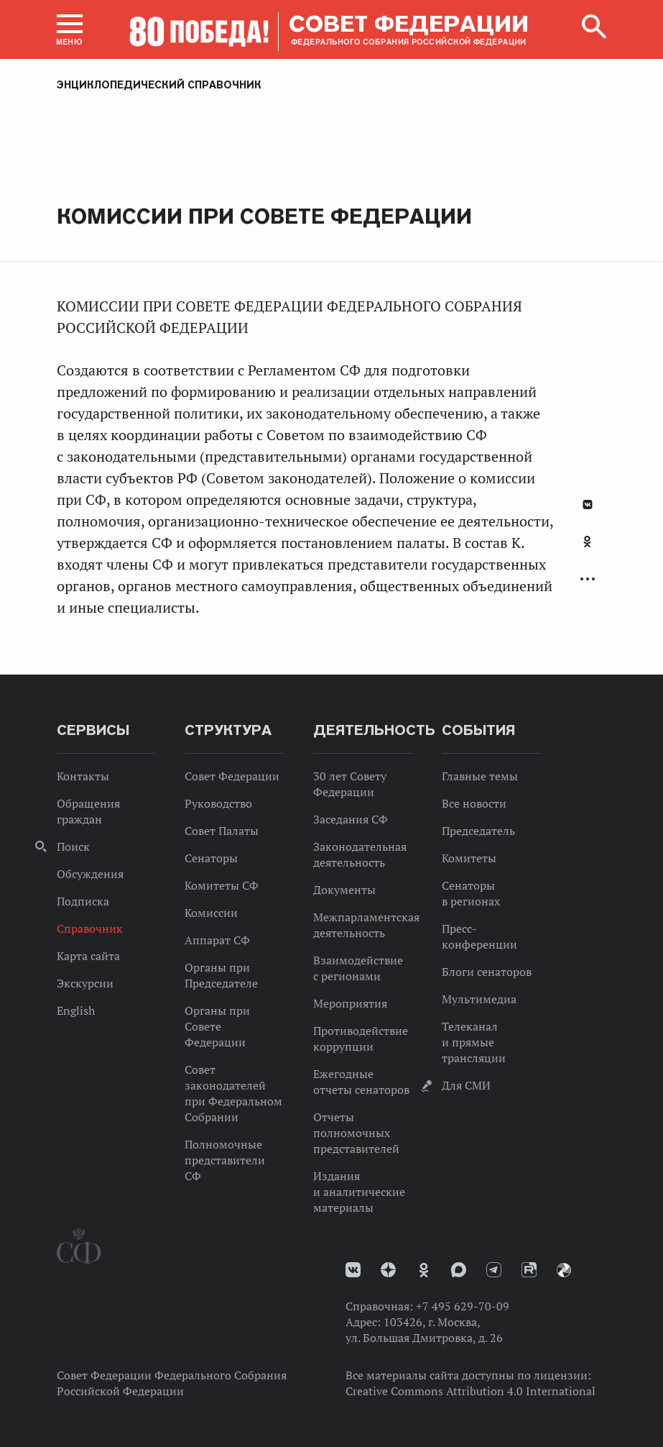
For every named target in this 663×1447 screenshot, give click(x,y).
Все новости (474, 803)
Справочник (90, 928)
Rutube (529, 1269)
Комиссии (211, 912)
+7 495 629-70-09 (462, 1306)
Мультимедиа (479, 999)
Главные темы (480, 776)
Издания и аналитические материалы (359, 1192)
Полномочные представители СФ (225, 1160)
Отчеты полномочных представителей (356, 1133)
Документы (344, 889)
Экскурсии (85, 983)
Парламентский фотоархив (564, 1270)
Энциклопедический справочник (159, 84)
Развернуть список (587, 579)
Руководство (218, 803)
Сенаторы (211, 858)
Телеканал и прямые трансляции (474, 1042)
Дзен (388, 1269)
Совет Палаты (222, 830)
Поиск (73, 846)
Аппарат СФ (217, 940)
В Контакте (587, 504)
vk (353, 1269)
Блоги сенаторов (487, 971)
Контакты (83, 776)
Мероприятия (350, 1003)
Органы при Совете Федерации (217, 1026)
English (76, 1010)
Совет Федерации (232, 776)
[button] (69, 29)
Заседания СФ (350, 819)
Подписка (83, 901)
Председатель (478, 830)
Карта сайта (88, 956)
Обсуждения (90, 874)
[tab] (588, 549)
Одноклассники (587, 541)
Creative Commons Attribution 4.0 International (470, 1391)
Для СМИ (466, 1085)
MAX (458, 1269)
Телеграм (493, 1269)
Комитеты (469, 858)
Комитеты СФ (222, 885)
